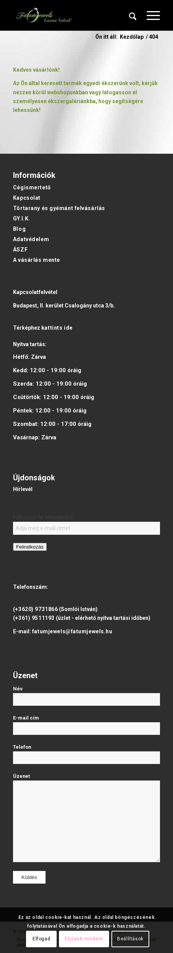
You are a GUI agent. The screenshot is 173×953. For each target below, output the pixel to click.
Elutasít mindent (84, 938)
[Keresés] (132, 15)
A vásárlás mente (36, 260)
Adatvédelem (31, 239)
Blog (19, 229)
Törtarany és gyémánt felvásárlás (59, 208)
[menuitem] (132, 15)
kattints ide (57, 328)
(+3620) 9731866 (35, 609)
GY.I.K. (21, 218)
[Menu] (149, 15)
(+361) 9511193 (34, 618)
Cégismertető (32, 187)
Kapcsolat (27, 198)
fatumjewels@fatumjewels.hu (72, 631)
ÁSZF (20, 249)
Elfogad (41, 938)
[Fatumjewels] (43, 15)
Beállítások (130, 938)
